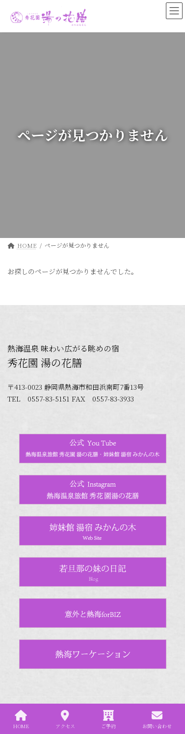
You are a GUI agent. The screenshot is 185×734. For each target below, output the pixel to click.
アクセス (65, 719)
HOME (21, 719)
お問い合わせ (157, 719)
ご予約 (108, 719)
